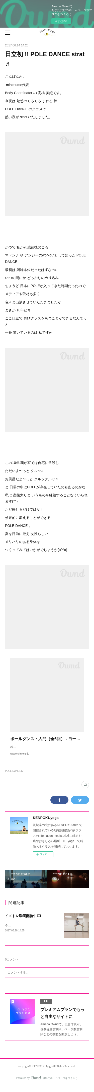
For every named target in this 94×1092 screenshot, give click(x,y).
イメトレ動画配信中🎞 (23, 921)
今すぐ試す (61, 21)
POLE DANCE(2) (14, 776)
